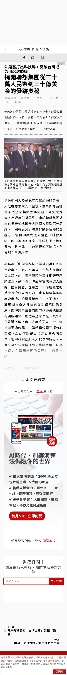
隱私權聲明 (53, 660)
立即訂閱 (56, 581)
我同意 (59, 671)
